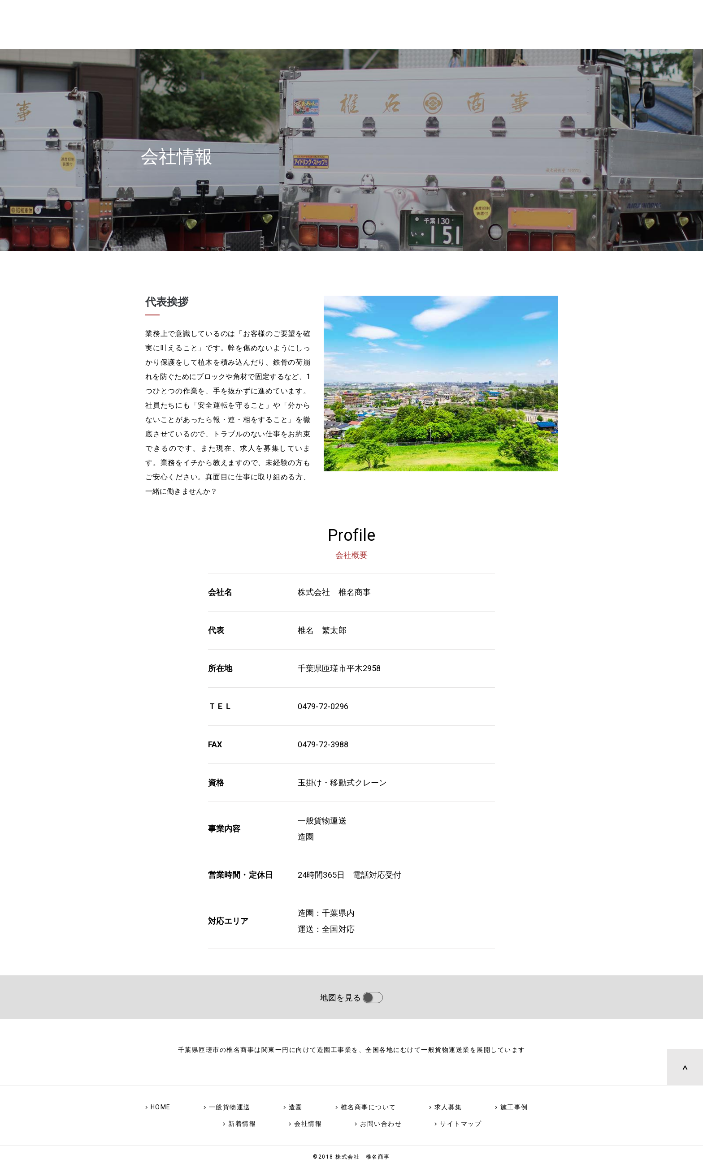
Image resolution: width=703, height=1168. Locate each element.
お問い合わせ (381, 1123)
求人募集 (448, 1107)
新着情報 (242, 1123)
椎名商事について (368, 1107)
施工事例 (514, 1107)
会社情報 (308, 1123)
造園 (296, 1107)
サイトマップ (461, 1123)
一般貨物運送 (230, 1107)
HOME (161, 1107)
